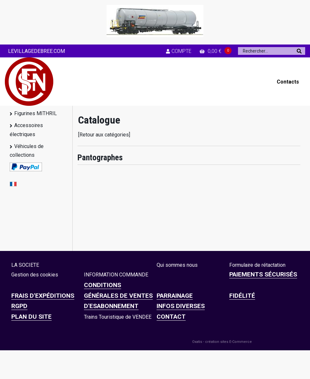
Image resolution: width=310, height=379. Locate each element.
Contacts (288, 82)
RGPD (19, 306)
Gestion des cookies (34, 275)
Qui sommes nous (177, 265)
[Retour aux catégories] (104, 135)
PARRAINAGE (175, 295)
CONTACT (171, 316)
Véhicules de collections (27, 150)
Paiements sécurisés (263, 274)
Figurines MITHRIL (35, 113)
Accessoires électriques (26, 129)
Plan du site (31, 316)
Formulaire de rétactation (257, 265)
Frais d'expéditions (42, 295)
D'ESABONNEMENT (111, 306)
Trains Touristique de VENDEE (117, 317)
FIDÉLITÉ (242, 295)
